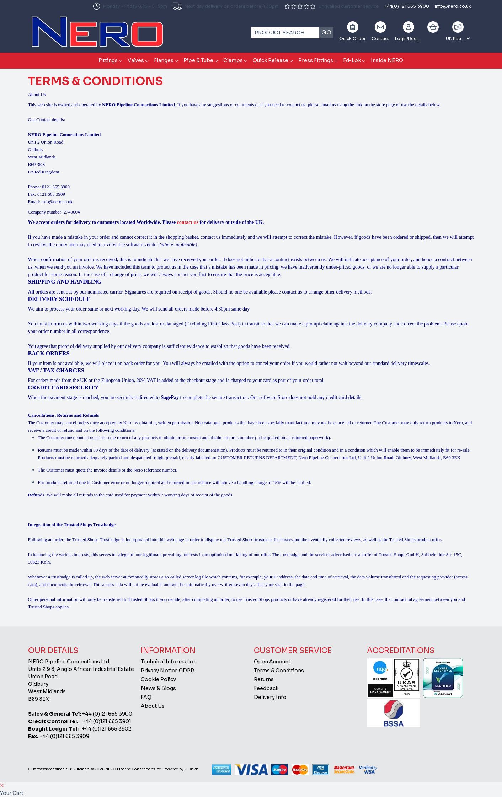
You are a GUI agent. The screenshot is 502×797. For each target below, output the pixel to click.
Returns (264, 679)
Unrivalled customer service (331, 6)
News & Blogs (158, 688)
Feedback (266, 688)
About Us (153, 706)
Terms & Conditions (279, 670)
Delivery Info (270, 697)
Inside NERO (387, 60)
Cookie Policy (158, 679)
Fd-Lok (352, 60)
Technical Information (169, 661)
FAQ (146, 697)
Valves (136, 60)
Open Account (272, 661)
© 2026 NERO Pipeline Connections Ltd (126, 769)
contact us (187, 222)
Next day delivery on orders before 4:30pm (226, 6)
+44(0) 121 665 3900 (407, 6)
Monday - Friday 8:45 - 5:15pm (130, 6)
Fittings (108, 60)
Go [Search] (326, 32)
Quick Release (270, 60)
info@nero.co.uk (453, 6)
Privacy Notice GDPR (167, 670)
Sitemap (81, 769)
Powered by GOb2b (181, 769)
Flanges (163, 60)
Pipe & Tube (198, 60)
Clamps (233, 60)
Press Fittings (315, 60)
